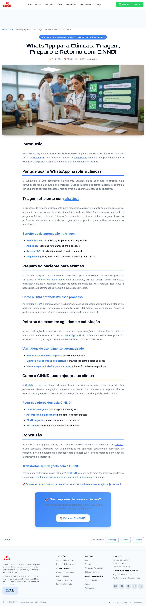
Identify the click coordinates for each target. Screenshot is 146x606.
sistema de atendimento (51, 279)
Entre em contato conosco (40, 484)
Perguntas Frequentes (94, 568)
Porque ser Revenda (65, 573)
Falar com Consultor (129, 4)
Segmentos (71, 4)
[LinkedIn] (128, 586)
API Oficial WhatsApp (65, 561)
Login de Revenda (64, 584)
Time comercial (33, 4)
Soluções (49, 4)
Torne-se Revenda (64, 581)
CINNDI (29, 385)
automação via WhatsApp (51, 477)
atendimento (80, 157)
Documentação (91, 581)
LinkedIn (138, 540)
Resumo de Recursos (65, 565)
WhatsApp (38, 157)
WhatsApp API (73, 335)
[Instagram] (115, 586)
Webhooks (89, 588)
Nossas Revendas (63, 577)
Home (4, 29)
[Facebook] (121, 586)
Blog (98, 4)
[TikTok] (134, 586)
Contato (88, 565)
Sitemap (43, 602)
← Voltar (6, 540)
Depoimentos (86, 4)
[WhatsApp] (140, 586)
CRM (59, 4)
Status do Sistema (92, 572)
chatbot (72, 198)
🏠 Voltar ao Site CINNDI (73, 518)
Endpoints (89, 584)
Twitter (126, 540)
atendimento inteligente (78, 477)
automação (51, 233)
